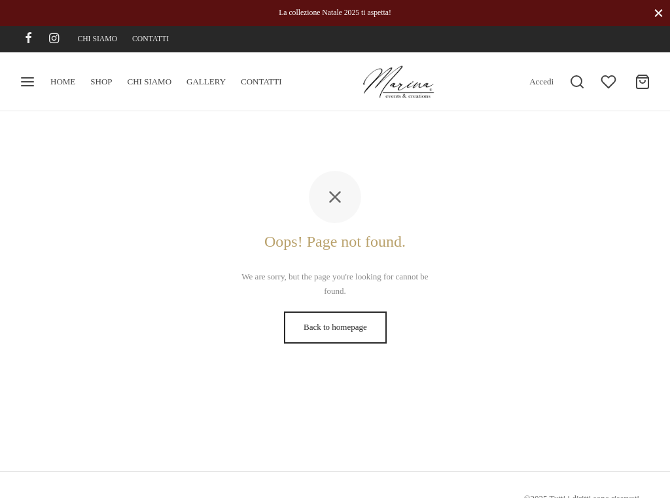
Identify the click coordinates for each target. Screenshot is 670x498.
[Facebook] (28, 39)
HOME (62, 81)
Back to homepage (335, 327)
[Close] (658, 13)
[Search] (577, 82)
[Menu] (27, 82)
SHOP (101, 81)
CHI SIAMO (97, 39)
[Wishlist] (610, 82)
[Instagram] (54, 39)
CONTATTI (150, 39)
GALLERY (206, 81)
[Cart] (642, 82)
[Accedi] (541, 82)
